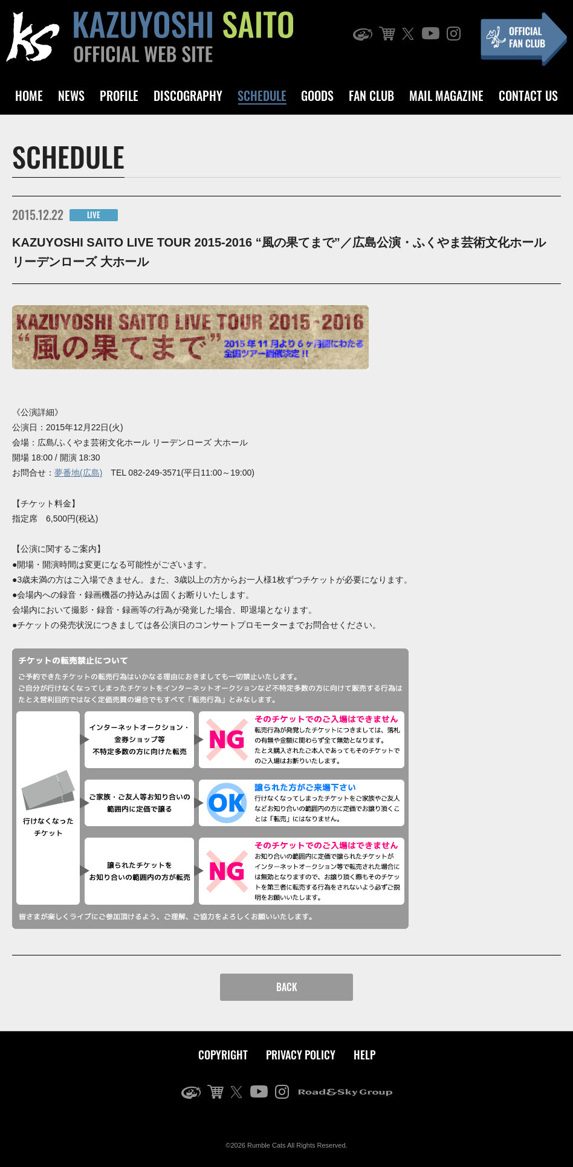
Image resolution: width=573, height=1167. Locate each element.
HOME (29, 95)
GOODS (317, 95)
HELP (364, 1054)
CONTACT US (528, 95)
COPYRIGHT (223, 1054)
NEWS (71, 95)
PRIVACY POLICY (300, 1054)
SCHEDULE (262, 95)
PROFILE (119, 95)
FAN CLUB (371, 95)
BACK (286, 987)
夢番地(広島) (78, 472)
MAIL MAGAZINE (446, 95)
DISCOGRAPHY (188, 95)
